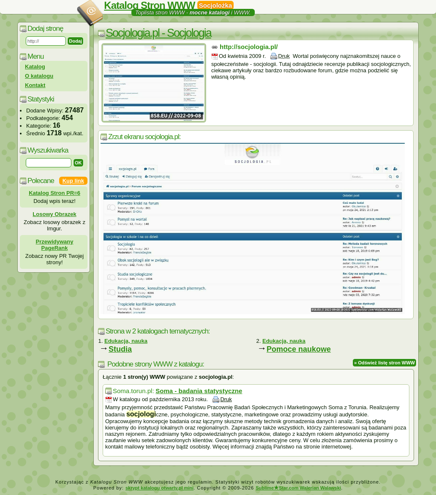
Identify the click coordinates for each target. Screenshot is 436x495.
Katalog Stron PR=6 (54, 193)
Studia (120, 349)
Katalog (35, 66)
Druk (283, 56)
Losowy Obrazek (54, 214)
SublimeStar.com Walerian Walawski (298, 487)
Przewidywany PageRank (55, 244)
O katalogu (39, 76)
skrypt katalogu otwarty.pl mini (159, 487)
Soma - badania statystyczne (198, 390)
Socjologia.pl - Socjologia (158, 33)
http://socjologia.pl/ (249, 46)
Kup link (73, 181)
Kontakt (35, 85)
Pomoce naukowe (299, 349)
